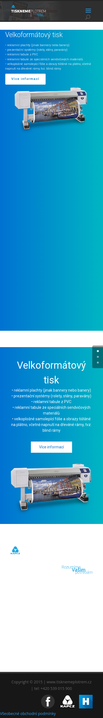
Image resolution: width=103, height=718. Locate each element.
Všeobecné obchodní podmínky (28, 713)
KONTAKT (51, 656)
